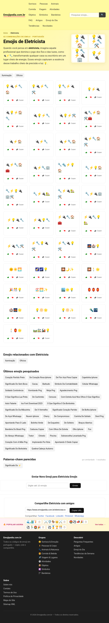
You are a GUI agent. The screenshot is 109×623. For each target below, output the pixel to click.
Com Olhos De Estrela (58, 429)
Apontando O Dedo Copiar (66, 442)
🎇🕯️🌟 (93, 269)
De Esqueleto (53, 423)
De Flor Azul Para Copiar (66, 377)
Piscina (53, 436)
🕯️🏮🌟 (15, 330)
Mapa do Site (9, 600)
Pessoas (44, 4)
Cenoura (52, 397)
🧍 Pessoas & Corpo (48, 546)
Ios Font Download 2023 (31, 403)
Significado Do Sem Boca (16, 384)
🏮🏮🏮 (93, 290)
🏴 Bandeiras (44, 573)
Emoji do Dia (52, 20)
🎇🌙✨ (67, 269)
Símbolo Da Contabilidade (66, 384)
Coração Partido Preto (15, 377)
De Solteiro (69, 423)
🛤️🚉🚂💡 (41, 330)
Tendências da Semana (84, 553)
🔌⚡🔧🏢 (41, 168)
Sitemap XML (9, 604)
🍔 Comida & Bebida (48, 553)
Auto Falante (10, 403)
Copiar (20, 100)
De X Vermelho (41, 410)
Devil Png (99, 416)
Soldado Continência (14, 390)
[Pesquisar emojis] (84, 15)
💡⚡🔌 (93, 89)
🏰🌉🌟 (15, 310)
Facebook (50, 516)
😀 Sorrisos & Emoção (48, 542)
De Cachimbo (38, 397)
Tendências (34, 26)
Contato (6, 588)
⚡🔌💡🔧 (41, 220)
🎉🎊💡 (15, 290)
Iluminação (7, 75)
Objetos (32, 15)
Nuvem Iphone (32, 416)
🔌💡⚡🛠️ (67, 115)
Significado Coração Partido (64, 410)
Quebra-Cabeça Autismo (42, 448)
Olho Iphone (78, 429)
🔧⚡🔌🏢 (93, 194)
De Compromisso (61, 416)
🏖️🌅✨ (41, 290)
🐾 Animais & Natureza (49, 549)
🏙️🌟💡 (67, 290)
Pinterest (69, 516)
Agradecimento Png (68, 390)
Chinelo (42, 436)
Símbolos (43, 15)
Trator (31, 436)
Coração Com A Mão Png (16, 442)
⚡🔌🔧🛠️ (15, 246)
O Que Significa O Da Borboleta (60, 403)
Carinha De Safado (82, 416)
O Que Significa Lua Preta (16, 397)
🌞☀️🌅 (15, 269)
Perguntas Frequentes (83, 542)
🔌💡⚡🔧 (41, 115)
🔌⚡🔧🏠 (67, 142)
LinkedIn (59, 516)
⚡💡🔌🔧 (15, 220)
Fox (89, 429)
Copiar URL (77, 510)
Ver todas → (100, 524)
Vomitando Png (35, 390)
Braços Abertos (85, 423)
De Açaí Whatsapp (13, 416)
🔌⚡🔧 (41, 142)
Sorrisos (32, 4)
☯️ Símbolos (44, 569)
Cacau (35, 384)
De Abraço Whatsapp (14, 436)
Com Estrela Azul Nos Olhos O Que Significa (80, 397)
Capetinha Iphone (89, 377)
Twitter (41, 516)
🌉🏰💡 (93, 246)
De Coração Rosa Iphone (40, 377)
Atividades (54, 9)
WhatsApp (79, 516)
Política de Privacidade (13, 596)
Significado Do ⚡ (13, 465)
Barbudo (46, 384)
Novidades (47, 26)
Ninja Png (51, 390)
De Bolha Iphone (89, 410)
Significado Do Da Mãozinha (17, 410)
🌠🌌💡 (41, 269)
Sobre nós (7, 584)
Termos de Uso (10, 592)
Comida (32, 9)
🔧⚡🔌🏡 (41, 194)
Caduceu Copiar (37, 429)
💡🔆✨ (67, 310)
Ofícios (19, 75)
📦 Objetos (43, 565)
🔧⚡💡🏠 (93, 168)
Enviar (75, 485)
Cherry (46, 416)
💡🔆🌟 (41, 310)
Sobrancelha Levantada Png (73, 436)
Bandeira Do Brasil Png (15, 429)
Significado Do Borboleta (16, 448)
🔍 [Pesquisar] (102, 15)
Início (5, 33)
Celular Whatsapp (90, 384)
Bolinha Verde (37, 423)
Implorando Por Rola (41, 442)
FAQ (30, 20)
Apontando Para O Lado (15, 423)
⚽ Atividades (45, 561)
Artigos (39, 20)
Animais (55, 4)
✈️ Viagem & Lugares (48, 557)
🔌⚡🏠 (15, 142)
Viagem (42, 9)
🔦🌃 (93, 310)
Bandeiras (55, 15)
